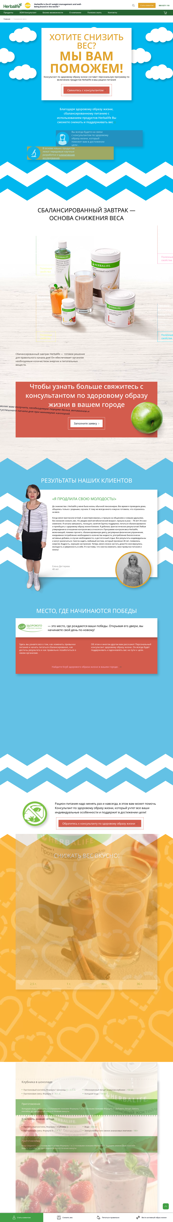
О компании (75, 12)
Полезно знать (94, 12)
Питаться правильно (110, 1217)
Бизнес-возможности (53, 12)
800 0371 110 (164, 5)
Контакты (112, 12)
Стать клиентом (146, 5)
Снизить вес (67, 1217)
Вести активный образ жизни (154, 1217)
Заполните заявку (86, 1150)
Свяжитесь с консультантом (86, 90)
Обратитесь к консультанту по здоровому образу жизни (99, 868)
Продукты (8, 12)
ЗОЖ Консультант (27, 12)
